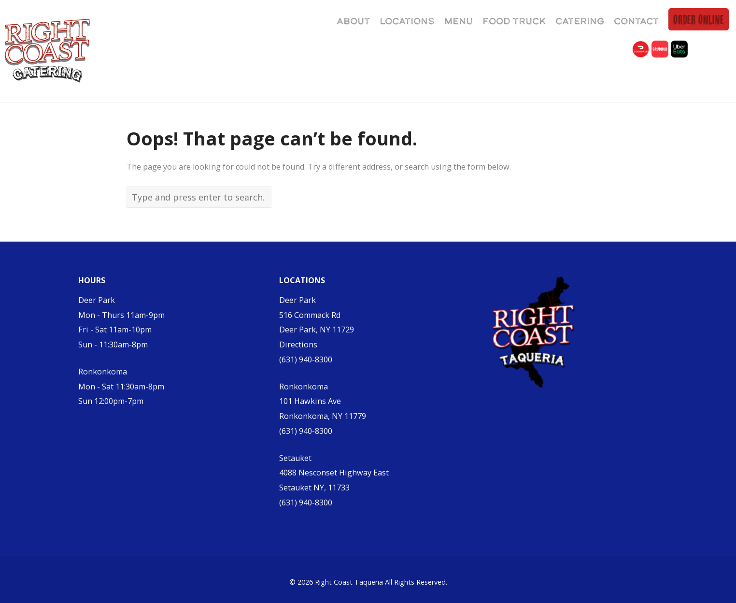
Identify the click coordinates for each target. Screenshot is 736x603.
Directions (298, 344)
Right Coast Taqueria (349, 582)
